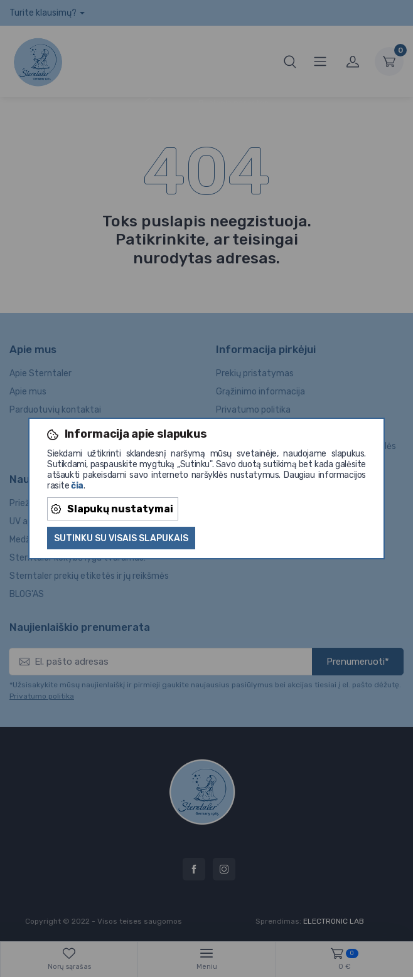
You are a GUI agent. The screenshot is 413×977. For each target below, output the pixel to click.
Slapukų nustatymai (112, 509)
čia (77, 485)
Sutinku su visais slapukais (121, 538)
